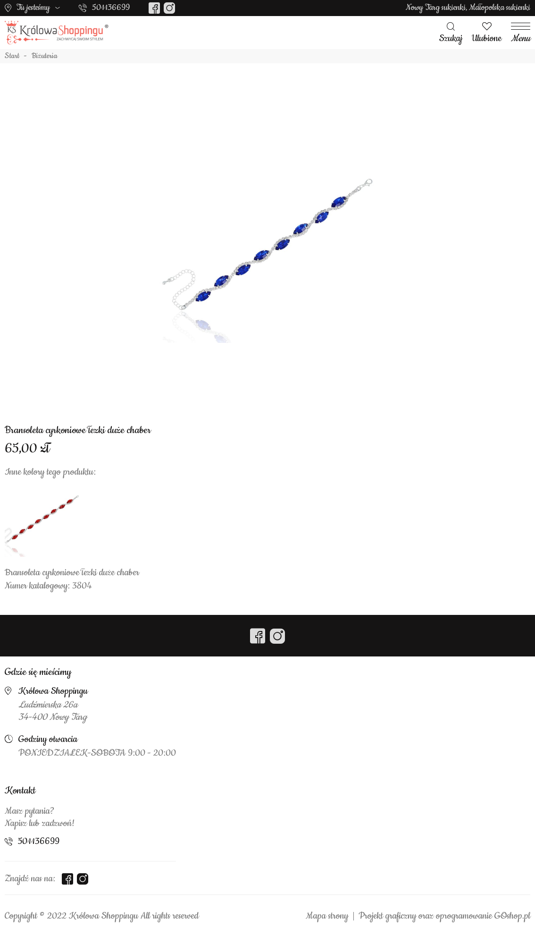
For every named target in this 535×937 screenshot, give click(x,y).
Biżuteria (45, 56)
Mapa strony (327, 916)
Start (12, 56)
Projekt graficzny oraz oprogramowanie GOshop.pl (444, 916)
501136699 (111, 7)
